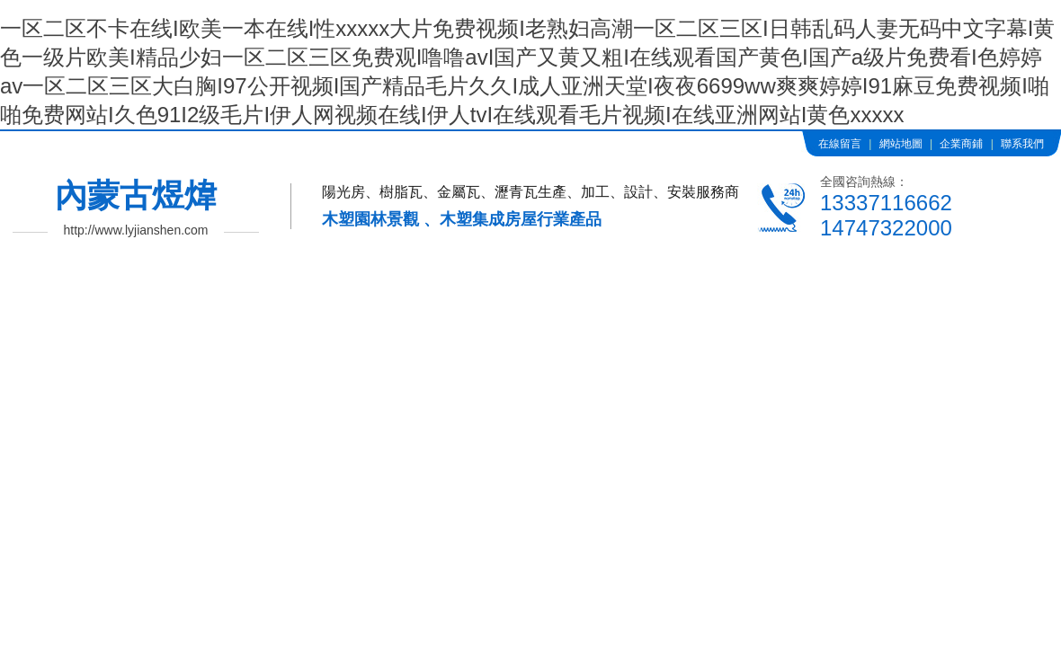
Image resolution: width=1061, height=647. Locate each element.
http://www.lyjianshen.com (135, 230)
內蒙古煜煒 (136, 195)
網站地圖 (901, 143)
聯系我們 (1022, 143)
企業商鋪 (961, 143)
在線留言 (839, 143)
